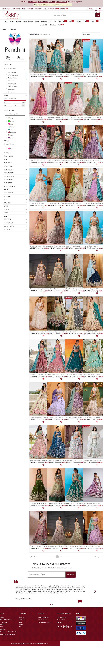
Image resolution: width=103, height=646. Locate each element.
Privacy (21, 627)
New (6, 21)
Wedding (62, 21)
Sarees (12, 21)
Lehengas (18, 21)
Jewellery (44, 21)
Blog (20, 622)
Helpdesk (2, 629)
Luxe (86, 21)
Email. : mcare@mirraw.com (7, 634)
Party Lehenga (12, 83)
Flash (61, 25)
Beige (10, 135)
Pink (10, 124)
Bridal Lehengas (12, 78)
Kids (50, 21)
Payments (2, 624)
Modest (78, 21)
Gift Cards (64, 8)
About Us (21, 617)
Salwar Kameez (28, 21)
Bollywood (11, 80)
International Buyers (43, 617)
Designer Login (42, 619)
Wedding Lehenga (13, 75)
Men (55, 21)
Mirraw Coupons (61, 617)
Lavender (11, 127)
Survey (44, 8)
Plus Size (53, 25)
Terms (21, 624)
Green (11, 121)
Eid (71, 21)
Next (96, 557)
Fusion (94, 21)
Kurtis (37, 21)
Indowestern (11, 92)
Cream (11, 118)
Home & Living (43, 25)
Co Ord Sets (11, 89)
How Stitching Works (5, 619)
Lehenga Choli (12, 72)
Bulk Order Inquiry (51, 8)
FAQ (1, 627)
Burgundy (12, 132)
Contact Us (22, 619)
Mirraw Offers (61, 619)
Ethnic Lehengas (12, 86)
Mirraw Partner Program (44, 622)
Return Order (37, 8)
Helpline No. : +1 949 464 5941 (8, 632)
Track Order (30, 8)
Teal (10, 129)
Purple (11, 138)
